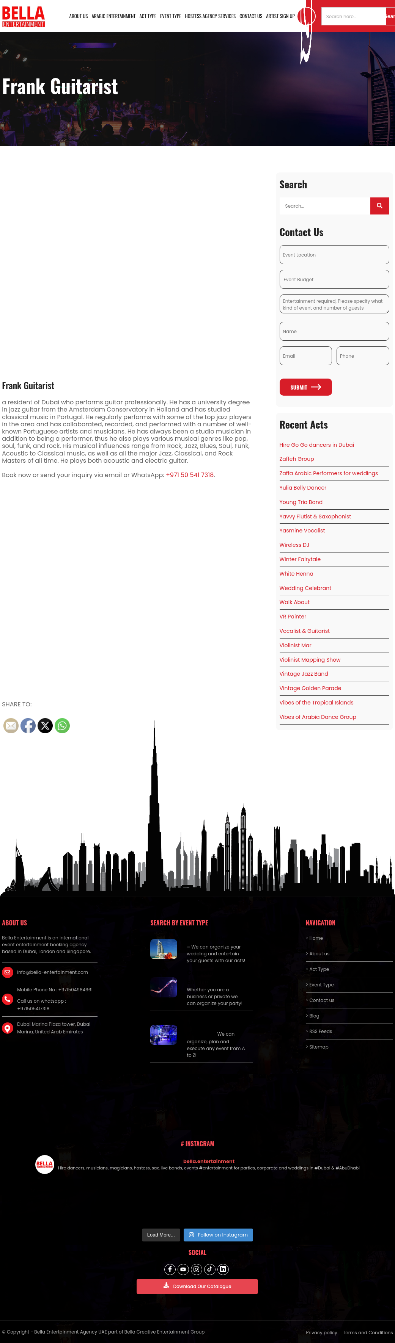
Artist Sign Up (280, 16)
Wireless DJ (295, 545)
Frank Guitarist (28, 385)
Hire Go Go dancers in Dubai (317, 445)
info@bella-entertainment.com (52, 972)
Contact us (250, 16)
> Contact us (320, 1000)
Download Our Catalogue (197, 1286)
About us (78, 16)
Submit (306, 387)
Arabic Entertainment (113, 16)
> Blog (312, 1016)
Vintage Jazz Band (304, 674)
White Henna (296, 574)
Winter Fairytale (300, 559)
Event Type (170, 16)
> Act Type (317, 969)
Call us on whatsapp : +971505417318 (41, 1005)
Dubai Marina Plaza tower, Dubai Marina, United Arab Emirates (53, 1028)
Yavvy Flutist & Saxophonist (315, 516)
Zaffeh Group (297, 459)
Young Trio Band (301, 502)
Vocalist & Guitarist (305, 631)
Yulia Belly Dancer (303, 487)
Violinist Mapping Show (310, 660)
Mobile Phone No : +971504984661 (55, 989)
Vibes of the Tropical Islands (317, 702)
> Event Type (320, 984)
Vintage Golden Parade (310, 688)
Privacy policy (321, 1332)
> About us (318, 953)
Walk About (295, 602)
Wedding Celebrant (306, 588)
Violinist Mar (296, 645)
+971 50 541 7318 (190, 475)
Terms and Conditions (368, 1332)
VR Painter (293, 616)
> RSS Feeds (319, 1031)
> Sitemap (317, 1047)
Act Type (148, 16)
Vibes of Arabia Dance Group (318, 717)
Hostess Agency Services (210, 16)
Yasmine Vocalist (302, 530)
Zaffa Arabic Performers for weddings (329, 473)
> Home (314, 938)
